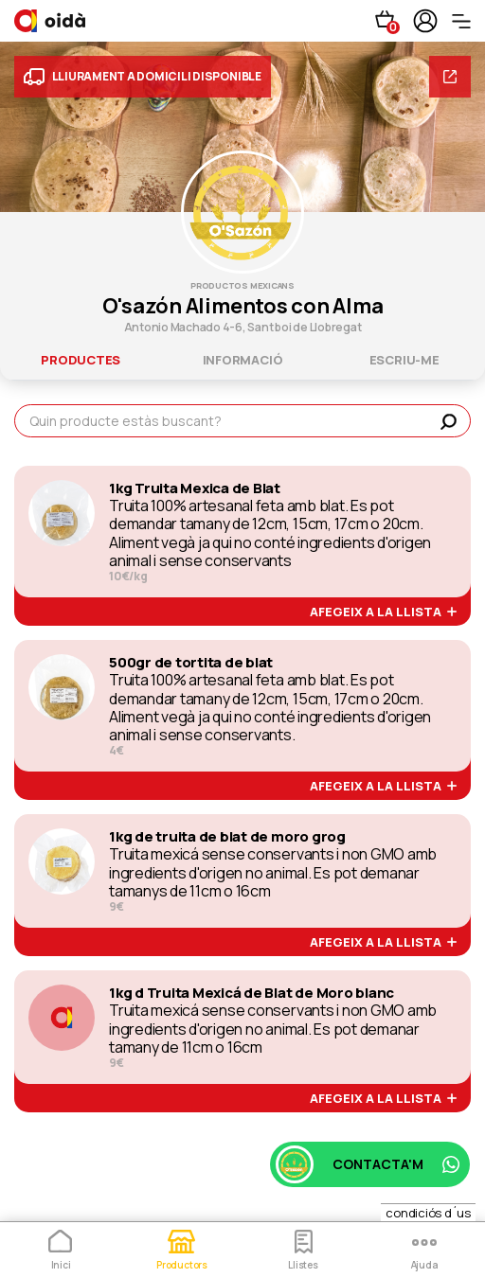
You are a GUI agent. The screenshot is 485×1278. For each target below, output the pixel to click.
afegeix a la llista (383, 612)
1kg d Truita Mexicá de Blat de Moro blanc (251, 993)
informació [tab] (243, 359)
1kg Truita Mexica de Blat (194, 488)
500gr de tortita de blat (191, 662)
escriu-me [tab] (404, 359)
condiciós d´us (428, 1212)
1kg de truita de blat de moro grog (227, 836)
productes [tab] (80, 359)
